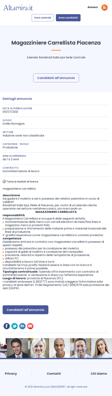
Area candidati (68, 17)
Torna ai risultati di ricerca (22, 181)
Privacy (11, 373)
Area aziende (42, 17)
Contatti (54, 373)
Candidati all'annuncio (56, 78)
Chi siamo (99, 373)
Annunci (93, 7)
